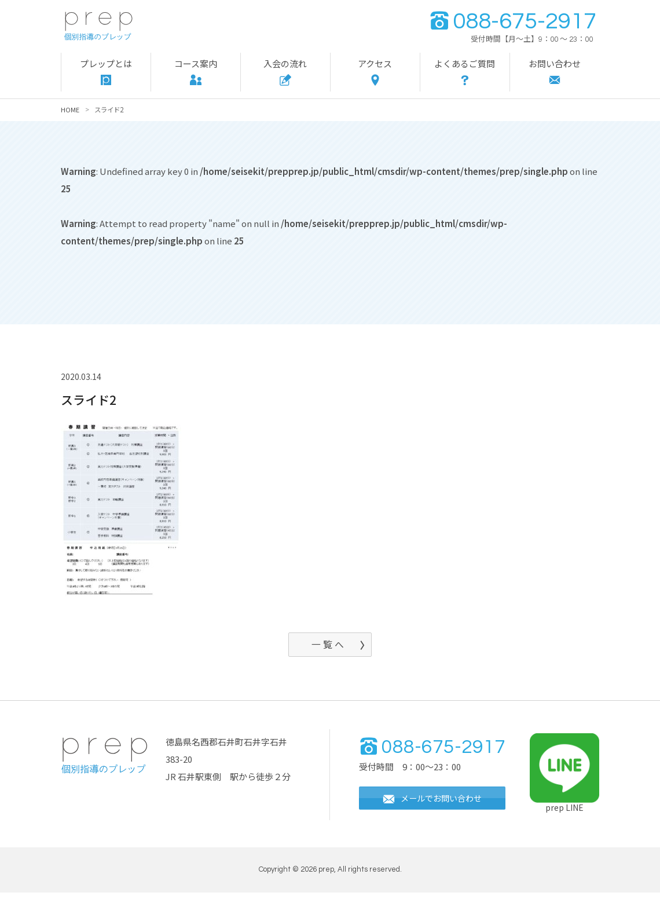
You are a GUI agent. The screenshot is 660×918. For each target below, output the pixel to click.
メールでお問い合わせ (436, 825)
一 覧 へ (327, 645)
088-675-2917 (512, 21)
